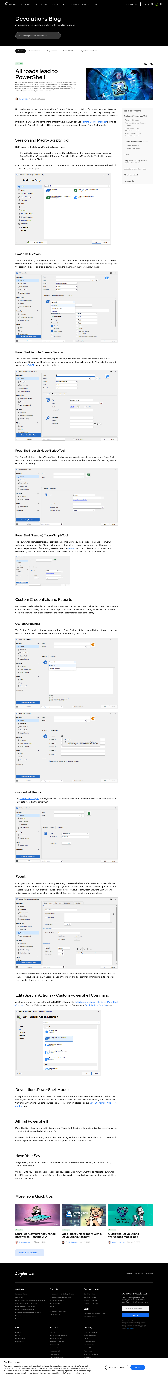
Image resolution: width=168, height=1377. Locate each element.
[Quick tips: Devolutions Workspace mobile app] (130, 1215)
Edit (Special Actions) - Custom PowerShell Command (135, 162)
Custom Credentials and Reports (136, 142)
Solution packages (21, 1294)
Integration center (21, 1316)
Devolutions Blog (38, 19)
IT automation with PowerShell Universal (28, 1313)
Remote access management (24, 1310)
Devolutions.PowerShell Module (135, 169)
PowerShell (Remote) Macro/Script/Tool (133, 134)
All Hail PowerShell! (131, 175)
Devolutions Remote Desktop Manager (62, 1294)
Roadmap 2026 (55, 1314)
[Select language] (145, 4)
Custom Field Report (132, 149)
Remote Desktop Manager (94, 121)
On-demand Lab (55, 1351)
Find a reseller (19, 1342)
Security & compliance (91, 1354)
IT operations (51, 51)
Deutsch (149, 1274)
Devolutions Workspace (57, 1300)
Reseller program (89, 1342)
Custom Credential (132, 145)
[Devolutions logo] (24, 1274)
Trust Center (88, 1351)
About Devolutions (90, 1335)
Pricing (17, 1335)
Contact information (90, 1332)
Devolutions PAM (55, 1303)
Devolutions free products (58, 1311)
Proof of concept (20, 1319)
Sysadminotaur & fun (89, 51)
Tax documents (89, 1345)
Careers (86, 1339)
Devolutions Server (90, 1317)
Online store (19, 1332)
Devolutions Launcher (91, 1303)
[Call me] (157, 4)
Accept (137, 1370)
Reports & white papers (57, 1357)
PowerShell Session (132, 120)
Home (20, 51)
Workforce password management (26, 1303)
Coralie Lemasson (70, 1242)
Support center (54, 1332)
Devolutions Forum (56, 1339)
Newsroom (87, 1357)
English (129, 1274)
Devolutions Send (89, 1294)
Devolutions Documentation (58, 1335)
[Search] (152, 4)
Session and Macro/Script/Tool (135, 116)
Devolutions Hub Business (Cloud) (94, 1314)
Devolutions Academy (57, 1342)
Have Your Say (129, 181)
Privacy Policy (129, 1328)
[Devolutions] (11, 4)
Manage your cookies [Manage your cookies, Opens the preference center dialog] (117, 1370)
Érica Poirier (21, 98)
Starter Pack (19, 1297)
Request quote (20, 1339)
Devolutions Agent (90, 1297)
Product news (34, 51)
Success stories (54, 1354)
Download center (132, 4)
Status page (53, 1360)
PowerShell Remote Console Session (135, 124)
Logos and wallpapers (91, 1360)
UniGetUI (52, 1306)
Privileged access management (25, 1306)
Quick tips (19, 64)
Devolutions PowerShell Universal (60, 1297)
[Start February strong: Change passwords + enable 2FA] (37, 1215)
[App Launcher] (161, 4)
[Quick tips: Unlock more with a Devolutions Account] (84, 1215)
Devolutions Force (55, 1348)
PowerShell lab (69, 51)
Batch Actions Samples (96, 1005)
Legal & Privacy (89, 1348)
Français (139, 1274)
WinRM (31, 365)
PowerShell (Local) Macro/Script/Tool (132, 129)
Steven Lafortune (23, 1242)
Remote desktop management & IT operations (30, 1300)
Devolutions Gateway (90, 1300)
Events (126, 155)
